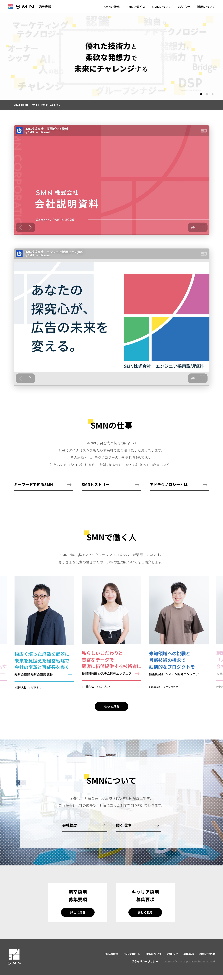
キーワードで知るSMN (33, 493)
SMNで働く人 (132, 954)
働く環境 (123, 834)
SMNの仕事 (111, 954)
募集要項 (188, 954)
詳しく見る (77, 921)
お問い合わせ (207, 954)
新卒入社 (21, 696)
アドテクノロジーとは (169, 493)
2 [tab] (207, 94)
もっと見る (111, 715)
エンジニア (104, 696)
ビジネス (36, 696)
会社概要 (69, 834)
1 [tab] (201, 94)
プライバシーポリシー (144, 961)
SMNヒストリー (95, 493)
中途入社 (89, 696)
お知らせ (172, 954)
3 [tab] (212, 94)
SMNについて (153, 954)
